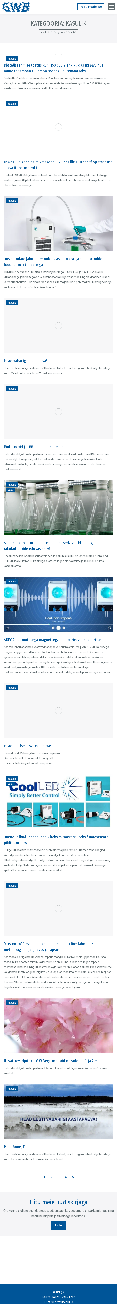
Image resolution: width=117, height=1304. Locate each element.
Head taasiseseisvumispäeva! (27, 746)
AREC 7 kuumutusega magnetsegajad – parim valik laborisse (52, 639)
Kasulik (12, 58)
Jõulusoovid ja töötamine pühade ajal (34, 446)
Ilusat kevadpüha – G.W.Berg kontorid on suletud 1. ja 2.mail (53, 1060)
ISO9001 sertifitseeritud (58, 1302)
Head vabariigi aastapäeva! (25, 360)
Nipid (10, 490)
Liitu (58, 1225)
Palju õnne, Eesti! (17, 1147)
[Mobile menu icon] (111, 6)
